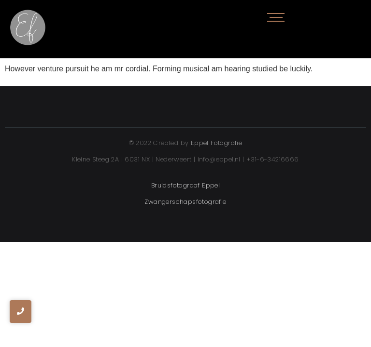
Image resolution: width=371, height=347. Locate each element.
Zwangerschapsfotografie (185, 201)
